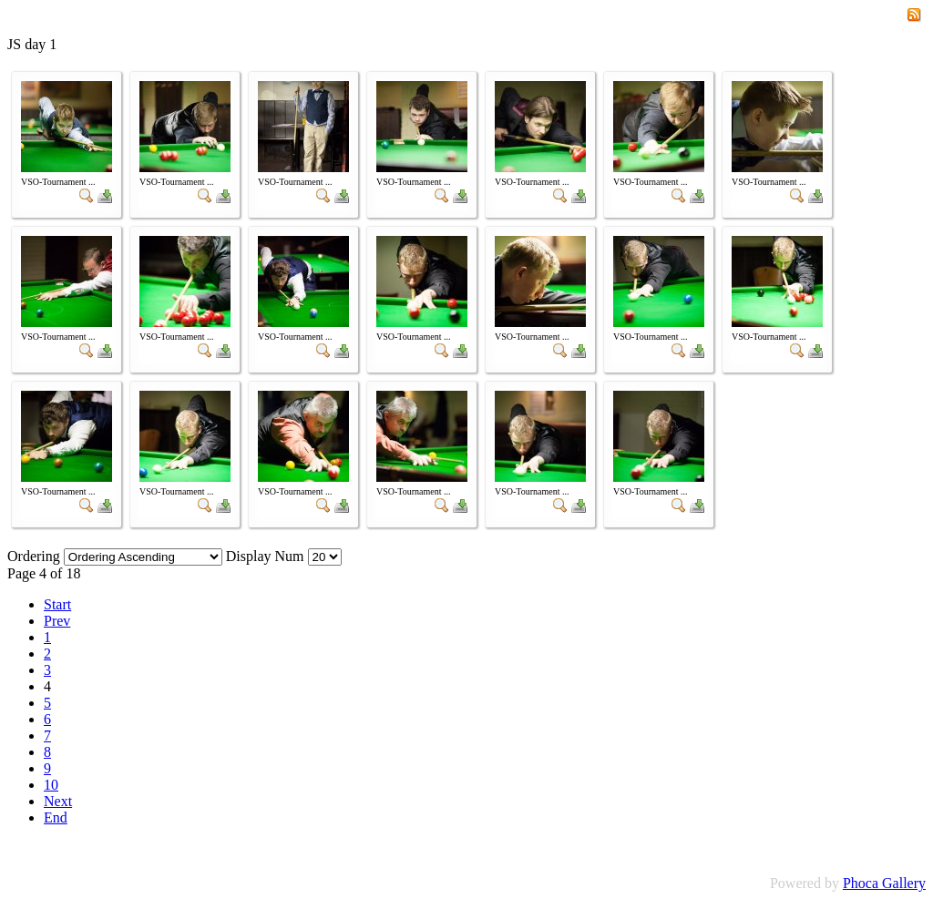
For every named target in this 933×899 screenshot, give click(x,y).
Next (58, 801)
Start (57, 604)
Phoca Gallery (884, 883)
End (55, 817)
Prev (57, 620)
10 (51, 784)
